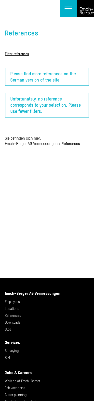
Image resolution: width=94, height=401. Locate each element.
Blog (8, 329)
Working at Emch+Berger (22, 381)
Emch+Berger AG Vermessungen (31, 143)
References (13, 315)
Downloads (12, 322)
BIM (7, 358)
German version (24, 80)
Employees (12, 302)
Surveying (12, 351)
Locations (12, 309)
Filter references (17, 54)
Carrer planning (16, 395)
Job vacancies (15, 388)
